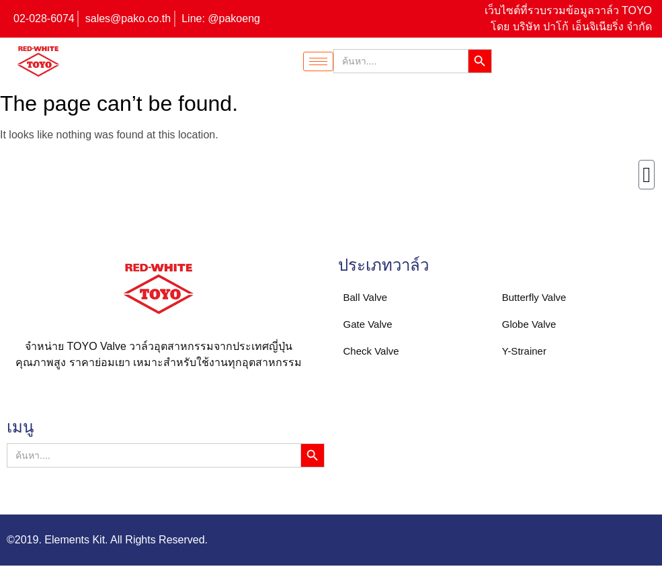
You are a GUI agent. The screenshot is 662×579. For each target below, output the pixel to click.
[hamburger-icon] (318, 61)
